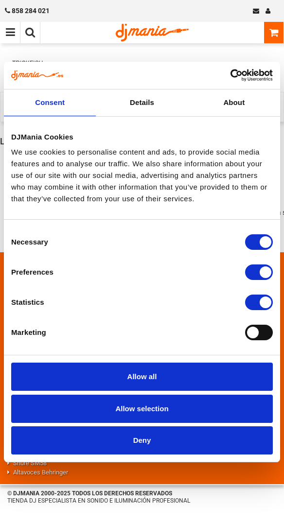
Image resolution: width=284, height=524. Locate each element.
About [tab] (234, 102)
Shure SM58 (30, 463)
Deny (142, 440)
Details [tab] (142, 102)
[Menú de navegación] (10, 32)
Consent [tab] (50, 102)
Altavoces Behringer (40, 472)
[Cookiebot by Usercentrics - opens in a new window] (230, 75)
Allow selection (141, 408)
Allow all (142, 376)
